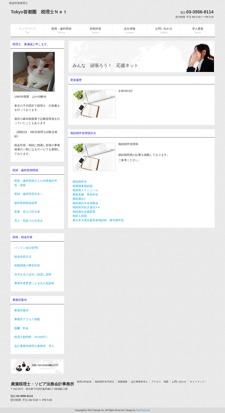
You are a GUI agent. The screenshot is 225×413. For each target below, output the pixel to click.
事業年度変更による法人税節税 (34, 283)
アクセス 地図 (159, 381)
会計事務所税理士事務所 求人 (34, 346)
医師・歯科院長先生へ (28, 194)
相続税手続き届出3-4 (86, 207)
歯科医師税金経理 (25, 203)
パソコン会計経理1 (26, 247)
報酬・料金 (21, 328)
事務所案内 (21, 310)
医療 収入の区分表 (27, 211)
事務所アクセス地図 (27, 319)
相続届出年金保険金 (85, 203)
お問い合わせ (179, 381)
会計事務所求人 (139, 381)
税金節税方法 (22, 256)
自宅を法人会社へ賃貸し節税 (32, 274)
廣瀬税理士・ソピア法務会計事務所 (42, 386)
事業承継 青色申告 (85, 194)
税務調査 (122, 381)
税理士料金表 (84, 381)
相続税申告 (80, 181)
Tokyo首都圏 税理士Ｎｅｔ (39, 11)
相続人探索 (80, 215)
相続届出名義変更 (84, 211)
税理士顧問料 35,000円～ (31, 337)
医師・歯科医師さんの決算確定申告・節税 (35, 183)
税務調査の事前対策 (27, 265)
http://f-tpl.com (143, 410)
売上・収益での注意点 (28, 220)
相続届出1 (79, 198)
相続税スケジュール (85, 190)
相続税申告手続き (104, 381)
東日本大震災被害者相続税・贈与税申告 (98, 220)
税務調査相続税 (83, 186)
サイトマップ (197, 381)
